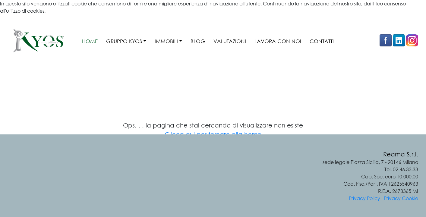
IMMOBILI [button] (166, 41)
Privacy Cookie (401, 198)
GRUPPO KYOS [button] (124, 41)
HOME (90, 41)
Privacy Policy (364, 198)
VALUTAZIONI (229, 41)
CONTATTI (322, 41)
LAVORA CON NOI (277, 41)
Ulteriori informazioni (22, 18)
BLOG (198, 41)
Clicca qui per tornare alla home (213, 134)
